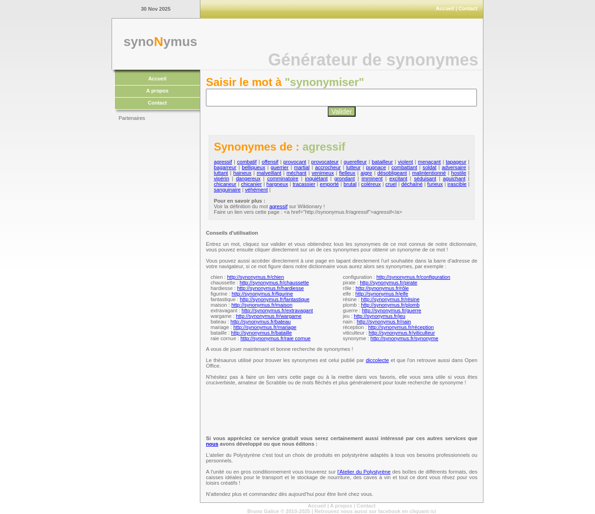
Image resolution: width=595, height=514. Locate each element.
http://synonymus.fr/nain (384, 321)
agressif (223, 162)
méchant (296, 173)
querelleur (355, 162)
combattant (404, 167)
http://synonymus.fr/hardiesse (270, 288)
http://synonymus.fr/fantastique (275, 299)
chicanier (251, 184)
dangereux (248, 178)
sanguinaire (227, 189)
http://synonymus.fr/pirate (388, 282)
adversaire (454, 167)
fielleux (347, 173)
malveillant (269, 173)
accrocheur (328, 167)
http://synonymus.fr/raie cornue (275, 338)
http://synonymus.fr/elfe (381, 294)
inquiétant (316, 178)
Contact (467, 8)
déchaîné (412, 184)
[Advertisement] (156, 264)
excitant (399, 178)
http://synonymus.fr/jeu (379, 316)
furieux (435, 184)
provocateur (324, 162)
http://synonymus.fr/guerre (391, 310)
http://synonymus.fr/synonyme (404, 338)
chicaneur (225, 184)
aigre (366, 173)
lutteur (353, 167)
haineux (242, 173)
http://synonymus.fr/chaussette (274, 282)
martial (302, 167)
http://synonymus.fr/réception (401, 327)
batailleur (382, 162)
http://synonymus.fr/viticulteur (402, 333)
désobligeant (392, 173)
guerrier (280, 167)
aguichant (454, 178)
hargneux (277, 184)
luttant (221, 173)
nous (212, 444)
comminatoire (282, 178)
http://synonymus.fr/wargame (268, 316)
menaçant (429, 162)
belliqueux (253, 167)
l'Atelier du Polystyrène (363, 471)
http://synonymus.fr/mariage (265, 327)
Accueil (445, 8)
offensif (270, 162)
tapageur (456, 162)
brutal (350, 184)
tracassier (304, 184)
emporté (329, 184)
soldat (429, 167)
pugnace (376, 167)
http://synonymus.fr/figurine (262, 294)
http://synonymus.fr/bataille (261, 333)
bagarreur (225, 167)
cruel (391, 184)
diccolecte (377, 360)
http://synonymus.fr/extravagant (277, 310)
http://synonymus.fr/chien (255, 277)
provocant (295, 162)
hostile (458, 173)
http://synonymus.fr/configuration (413, 277)
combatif (247, 162)
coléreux (371, 184)
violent (405, 162)
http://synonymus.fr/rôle (382, 288)
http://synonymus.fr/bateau (261, 321)
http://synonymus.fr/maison (261, 305)
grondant (344, 178)
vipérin (221, 178)
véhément (256, 189)
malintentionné (429, 173)
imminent (372, 178)
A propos (157, 90)
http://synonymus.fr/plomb (390, 305)
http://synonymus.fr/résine (390, 299)
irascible (457, 184)
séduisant (425, 178)
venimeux (322, 173)
